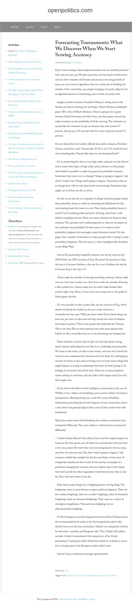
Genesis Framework (68, 599)
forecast (87, 575)
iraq (98, 575)
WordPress (83, 599)
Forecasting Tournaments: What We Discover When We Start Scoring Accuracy (89, 49)
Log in (92, 599)
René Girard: (13, 263)
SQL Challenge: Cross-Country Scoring (24, 62)
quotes (29, 26)
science (113, 575)
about (57, 26)
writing (14, 26)
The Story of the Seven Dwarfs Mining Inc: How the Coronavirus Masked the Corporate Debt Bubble (26, 148)
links (67, 570)
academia (70, 575)
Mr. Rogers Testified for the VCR (21, 190)
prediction (105, 575)
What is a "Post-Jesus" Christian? (21, 166)
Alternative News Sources (18, 249)
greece (93, 575)
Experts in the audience (17, 184)
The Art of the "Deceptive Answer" (22, 159)
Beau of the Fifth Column (19, 256)
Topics (43, 26)
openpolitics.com (70, 10)
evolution (79, 575)
